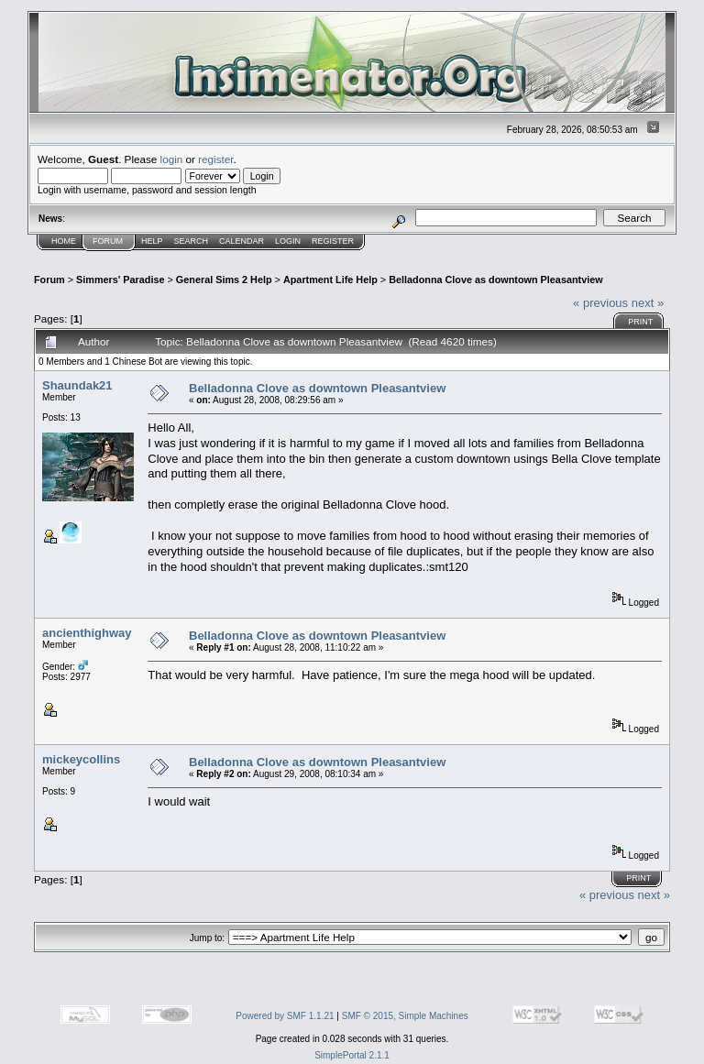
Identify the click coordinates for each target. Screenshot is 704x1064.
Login (288, 241)
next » (648, 303)
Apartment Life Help (330, 279)
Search (191, 241)
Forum (108, 241)
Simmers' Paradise (120, 279)
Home (63, 241)
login (171, 159)
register (215, 159)
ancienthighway (87, 633)
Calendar (241, 241)
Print (640, 321)
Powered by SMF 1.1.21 (285, 1016)
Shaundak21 (77, 385)
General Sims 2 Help (224, 279)
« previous (600, 303)
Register (333, 241)
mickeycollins (81, 759)
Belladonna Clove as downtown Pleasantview (495, 279)
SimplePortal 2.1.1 (352, 1055)
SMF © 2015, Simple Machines (405, 1016)
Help (152, 241)
